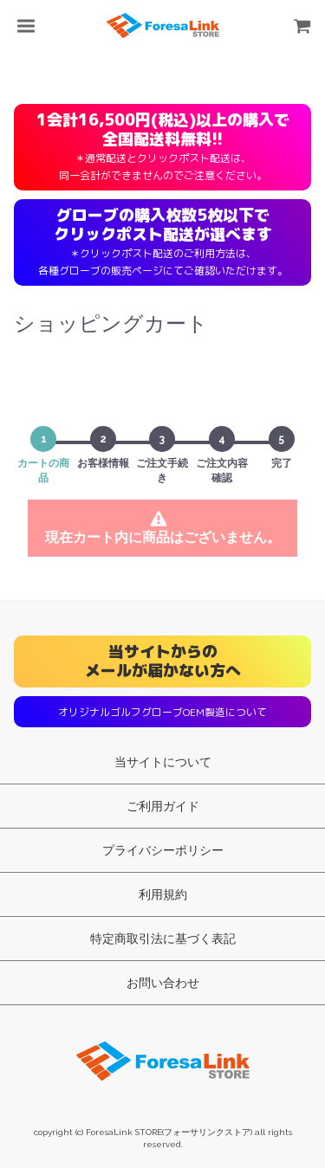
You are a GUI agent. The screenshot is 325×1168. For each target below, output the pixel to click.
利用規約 (163, 894)
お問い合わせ (163, 983)
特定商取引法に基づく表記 (163, 938)
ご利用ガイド (163, 806)
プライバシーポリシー (163, 850)
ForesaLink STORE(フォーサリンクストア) (162, 1057)
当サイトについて (162, 762)
